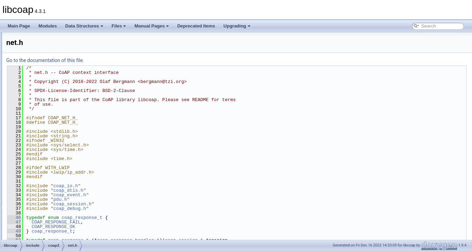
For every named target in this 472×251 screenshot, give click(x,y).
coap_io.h (153, 186)
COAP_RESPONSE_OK (141, 226)
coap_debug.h (157, 208)
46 (101, 217)
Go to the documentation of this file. (132, 60)
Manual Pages (151, 26)
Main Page (19, 26)
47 (101, 222)
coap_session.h (160, 204)
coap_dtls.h (156, 190)
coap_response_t (169, 217)
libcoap (13, 38)
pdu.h (147, 199)
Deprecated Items (196, 26)
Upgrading (237, 26)
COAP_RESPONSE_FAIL (143, 222)
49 (101, 231)
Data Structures (84, 26)
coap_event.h (157, 195)
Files (119, 26)
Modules (47, 26)
